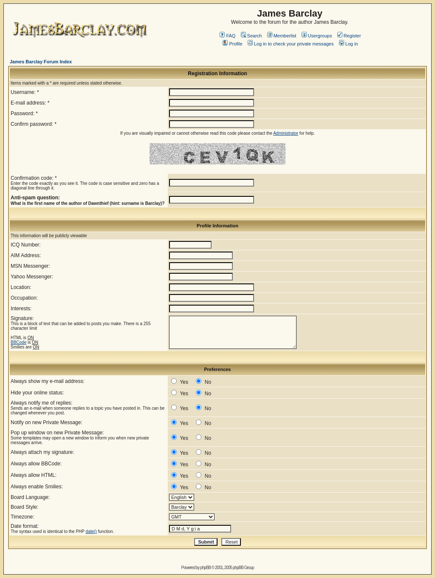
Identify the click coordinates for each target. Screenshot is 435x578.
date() (91, 531)
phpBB (205, 567)
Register (349, 35)
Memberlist (282, 35)
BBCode (18, 342)
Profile (232, 43)
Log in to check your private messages (291, 43)
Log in (348, 43)
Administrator (285, 133)
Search (251, 35)
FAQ (227, 35)
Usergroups (317, 35)
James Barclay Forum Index (41, 61)
